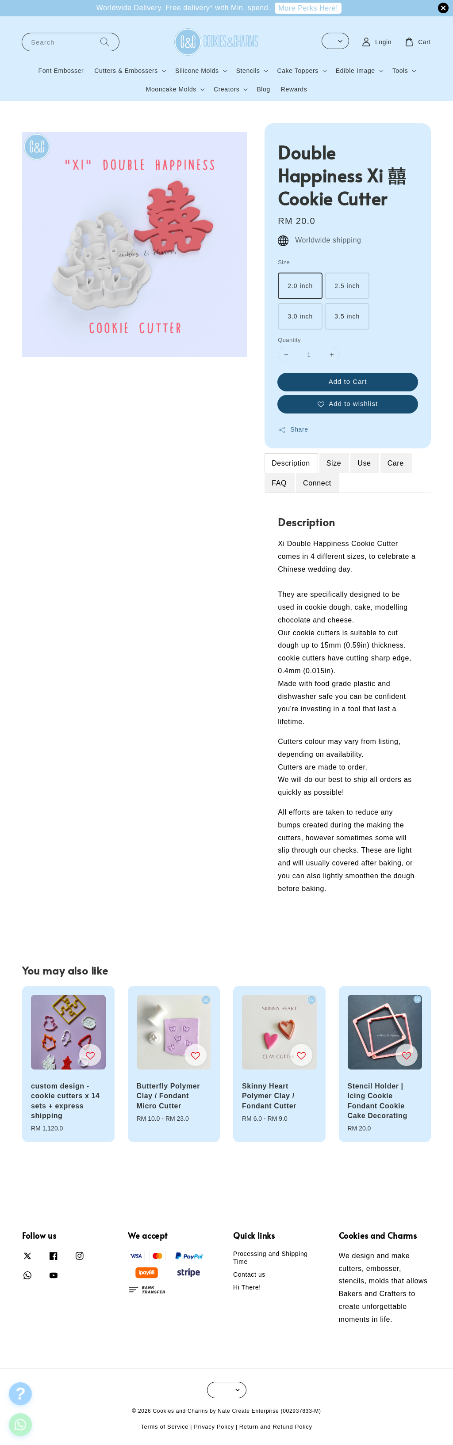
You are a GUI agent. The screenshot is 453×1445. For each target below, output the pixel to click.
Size (284, 262)
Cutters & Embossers (126, 70)
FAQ (279, 483)
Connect (317, 483)
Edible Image (355, 70)
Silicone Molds (197, 70)
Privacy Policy (214, 1426)
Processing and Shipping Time (270, 1257)
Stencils (248, 70)
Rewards (294, 89)
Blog (263, 89)
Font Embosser (61, 70)
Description (291, 463)
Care (396, 463)
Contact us (249, 1274)
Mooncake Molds (171, 89)
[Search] (105, 41)
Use (364, 463)
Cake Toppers (297, 70)
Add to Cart (348, 381)
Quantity (289, 340)
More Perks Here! (308, 8)
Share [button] (293, 430)
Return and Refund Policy (275, 1426)
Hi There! (247, 1287)
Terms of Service (164, 1426)
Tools (400, 70)
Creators (226, 89)
